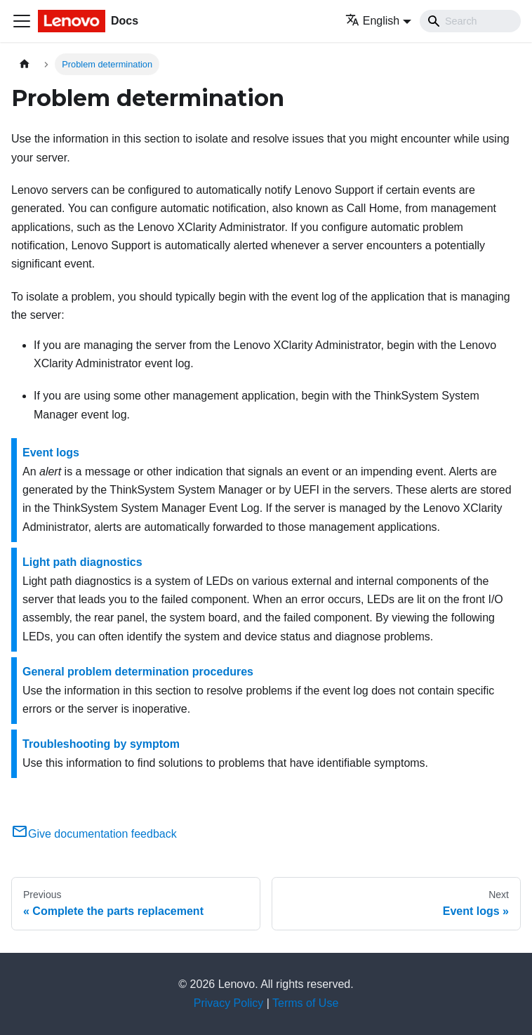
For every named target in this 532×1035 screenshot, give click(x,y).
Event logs (50, 453)
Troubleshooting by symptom (101, 744)
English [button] (372, 21)
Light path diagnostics (82, 562)
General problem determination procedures (137, 672)
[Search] (470, 21)
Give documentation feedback (94, 834)
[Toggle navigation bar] (21, 21)
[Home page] (24, 64)
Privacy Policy (229, 1003)
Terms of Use (305, 1003)
